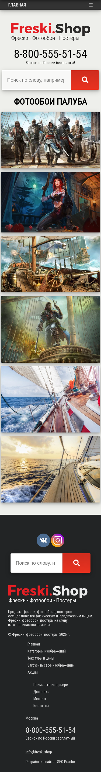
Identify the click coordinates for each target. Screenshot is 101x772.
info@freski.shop (39, 752)
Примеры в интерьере (50, 685)
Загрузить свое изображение (50, 665)
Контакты (41, 706)
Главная (17, 5)
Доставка (41, 692)
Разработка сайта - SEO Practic (50, 762)
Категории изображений (46, 651)
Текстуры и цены (40, 658)
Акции (32, 672)
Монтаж (39, 699)
